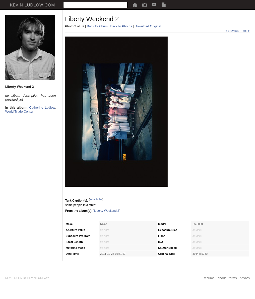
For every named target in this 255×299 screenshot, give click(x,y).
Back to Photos (121, 26)
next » (246, 31)
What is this (96, 199)
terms (233, 278)
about (222, 278)
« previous (232, 31)
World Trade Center (19, 111)
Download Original (148, 26)
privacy (245, 278)
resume (209, 278)
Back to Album (97, 26)
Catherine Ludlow (42, 107)
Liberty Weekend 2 (106, 211)
